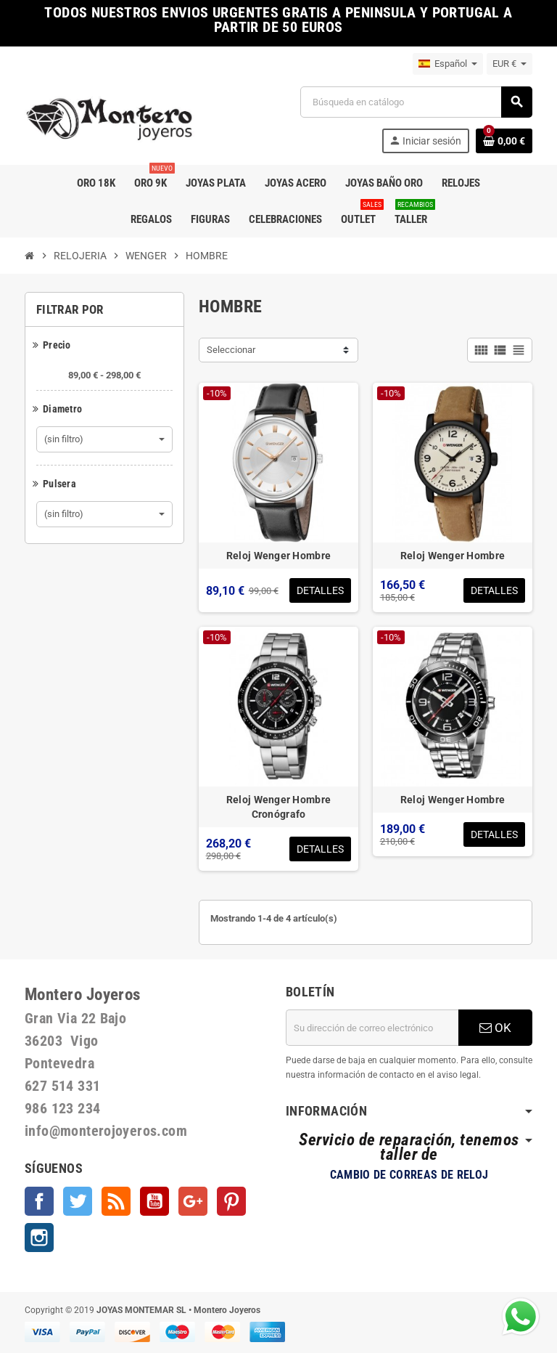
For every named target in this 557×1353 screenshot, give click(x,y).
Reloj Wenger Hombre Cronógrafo (278, 807)
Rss (116, 1201)
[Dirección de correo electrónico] (372, 1027)
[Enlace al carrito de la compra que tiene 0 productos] (504, 141)
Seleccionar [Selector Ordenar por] (231, 349)
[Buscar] (416, 102)
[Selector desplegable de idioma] (448, 64)
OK (495, 1027)
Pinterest (231, 1201)
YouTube (154, 1201)
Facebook (39, 1201)
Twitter (77, 1201)
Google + (192, 1201)
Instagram (39, 1237)
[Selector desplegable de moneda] (509, 64)
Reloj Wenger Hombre (278, 555)
